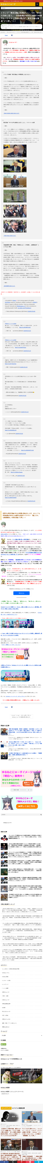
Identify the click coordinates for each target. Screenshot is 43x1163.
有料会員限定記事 (6, 1003)
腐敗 (15, 1151)
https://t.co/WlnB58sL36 (10, 430)
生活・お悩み (5, 1015)
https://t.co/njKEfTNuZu (20, 347)
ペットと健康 (5, 988)
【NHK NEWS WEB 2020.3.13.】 (11, 113)
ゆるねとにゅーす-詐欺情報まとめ (11, 1059)
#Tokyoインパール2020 (10, 323)
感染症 (24, 26)
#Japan (14, 300)
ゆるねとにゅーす (7, 822)
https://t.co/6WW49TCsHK (27, 450)
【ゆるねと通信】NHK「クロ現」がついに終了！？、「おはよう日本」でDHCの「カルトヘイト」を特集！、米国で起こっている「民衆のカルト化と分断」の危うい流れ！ (25, 743)
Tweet (6, 35)
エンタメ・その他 (6, 980)
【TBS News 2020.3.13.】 (9, 235)
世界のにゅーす (5, 992)
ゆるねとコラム (5, 972)
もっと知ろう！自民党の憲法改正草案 (10, 968)
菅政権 (18, 1151)
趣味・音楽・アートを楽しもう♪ (9, 1023)
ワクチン (4, 1125)
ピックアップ (12, 25)
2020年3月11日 (27, 350)
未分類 (3, 1007)
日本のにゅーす (5, 999)
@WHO (35, 302)
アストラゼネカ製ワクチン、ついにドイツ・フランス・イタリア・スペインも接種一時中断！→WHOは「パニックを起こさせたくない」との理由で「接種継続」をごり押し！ (32, 1132)
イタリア (35, 1125)
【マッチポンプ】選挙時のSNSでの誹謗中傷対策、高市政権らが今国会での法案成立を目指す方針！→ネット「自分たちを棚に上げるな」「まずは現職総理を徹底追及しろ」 (24, 837)
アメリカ (7, 26)
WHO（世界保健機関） (28, 1125)
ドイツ (24, 1126)
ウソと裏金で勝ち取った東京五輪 (20, 539)
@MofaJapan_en (21, 306)
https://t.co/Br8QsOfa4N (10, 497)
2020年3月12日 (27, 330)
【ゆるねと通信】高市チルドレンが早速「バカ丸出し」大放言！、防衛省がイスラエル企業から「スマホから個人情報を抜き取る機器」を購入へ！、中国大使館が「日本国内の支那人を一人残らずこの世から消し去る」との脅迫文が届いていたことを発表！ (22, 910)
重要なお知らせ (5, 1027)
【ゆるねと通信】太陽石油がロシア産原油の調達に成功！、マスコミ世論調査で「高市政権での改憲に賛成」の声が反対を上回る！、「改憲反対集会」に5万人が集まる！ (24, 871)
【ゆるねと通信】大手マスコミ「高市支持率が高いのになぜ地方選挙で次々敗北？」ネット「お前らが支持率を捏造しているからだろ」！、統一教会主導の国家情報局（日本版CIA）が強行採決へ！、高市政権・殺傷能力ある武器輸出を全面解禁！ (22, 938)
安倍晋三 (29, 1153)
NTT (9, 1151)
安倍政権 (20, 26)
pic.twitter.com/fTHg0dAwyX (24, 308)
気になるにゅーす (6, 1011)
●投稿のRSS (3, 1048)
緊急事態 (18, 559)
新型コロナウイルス (30, 26)
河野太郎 (8, 1126)
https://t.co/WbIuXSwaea (16, 472)
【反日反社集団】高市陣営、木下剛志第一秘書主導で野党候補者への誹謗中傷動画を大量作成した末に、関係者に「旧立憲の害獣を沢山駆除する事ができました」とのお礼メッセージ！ (24, 879)
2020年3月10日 (31, 311)
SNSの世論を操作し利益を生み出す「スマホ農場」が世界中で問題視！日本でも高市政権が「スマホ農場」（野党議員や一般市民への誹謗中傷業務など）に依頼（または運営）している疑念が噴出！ (24, 862)
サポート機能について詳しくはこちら (11, 644)
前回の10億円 (4, 534)
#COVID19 (7, 302)
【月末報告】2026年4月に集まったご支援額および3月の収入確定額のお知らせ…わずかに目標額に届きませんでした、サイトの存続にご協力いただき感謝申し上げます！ (25, 896)
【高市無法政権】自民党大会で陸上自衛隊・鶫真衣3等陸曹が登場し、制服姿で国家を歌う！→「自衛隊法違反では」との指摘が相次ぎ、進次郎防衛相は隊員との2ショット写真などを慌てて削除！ (22, 931)
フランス (29, 1126)
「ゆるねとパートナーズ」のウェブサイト (15, 696)
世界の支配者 (9, 1125)
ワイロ (12, 1151)
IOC (4, 26)
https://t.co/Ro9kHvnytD (25, 327)
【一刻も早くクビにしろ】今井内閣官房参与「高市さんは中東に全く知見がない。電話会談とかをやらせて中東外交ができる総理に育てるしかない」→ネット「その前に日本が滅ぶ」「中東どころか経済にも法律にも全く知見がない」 (22, 951)
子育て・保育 (5, 996)
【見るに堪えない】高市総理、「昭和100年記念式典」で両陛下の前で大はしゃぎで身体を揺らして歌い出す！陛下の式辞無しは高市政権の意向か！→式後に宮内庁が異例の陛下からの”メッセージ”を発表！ (22, 958)
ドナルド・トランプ (14, 26)
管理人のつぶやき (6, 1019)
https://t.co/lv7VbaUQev (10, 363)
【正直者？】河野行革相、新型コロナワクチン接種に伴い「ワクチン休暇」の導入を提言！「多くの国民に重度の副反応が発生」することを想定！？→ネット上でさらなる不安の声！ (11, 1132)
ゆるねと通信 (5, 976)
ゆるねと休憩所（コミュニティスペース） (12, 1091)
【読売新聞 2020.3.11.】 (9, 286)
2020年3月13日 (22, 395)
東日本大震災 (34, 1153)
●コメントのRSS (4, 1050)
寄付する (21, 593)
